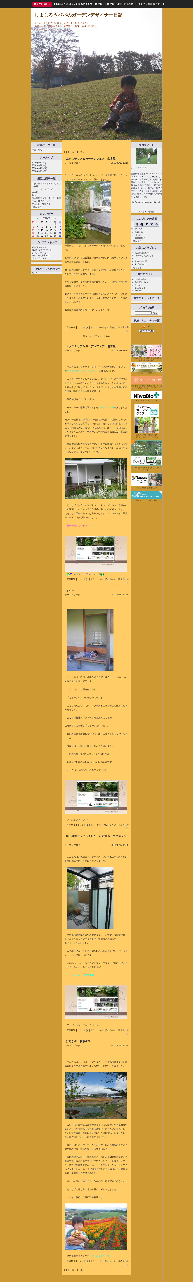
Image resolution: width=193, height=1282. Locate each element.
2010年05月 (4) (39, 165)
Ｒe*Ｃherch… (141, 264)
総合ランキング (39, 247)
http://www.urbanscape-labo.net (145, 202)
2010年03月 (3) (39, 171)
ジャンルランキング (41, 252)
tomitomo (139, 232)
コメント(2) (83, 825)
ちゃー (35, 195)
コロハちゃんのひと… (145, 255)
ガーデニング (40, 258)
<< (38, 218)
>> (55, 218)
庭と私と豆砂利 (142, 252)
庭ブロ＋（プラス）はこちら (96, 336)
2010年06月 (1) (39, 162)
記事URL (71, 327)
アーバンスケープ (101, 310)
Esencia (138, 290)
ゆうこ (138, 235)
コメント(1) (83, 579)
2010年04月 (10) (39, 168)
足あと (113, 327)
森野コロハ (140, 238)
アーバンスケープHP (77, 820)
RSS (146, 326)
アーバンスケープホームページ (82, 1025)
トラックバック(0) (99, 327)
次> (82, 152)
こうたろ (139, 285)
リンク (34, 273)
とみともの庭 (141, 261)
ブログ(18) (37, 150)
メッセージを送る (146, 211)
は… (137, 258)
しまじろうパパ (142, 282)
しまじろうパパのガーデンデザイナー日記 (78, 15)
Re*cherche (140, 279)
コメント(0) (83, 327)
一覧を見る (36, 207)
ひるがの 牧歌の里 (41, 204)
